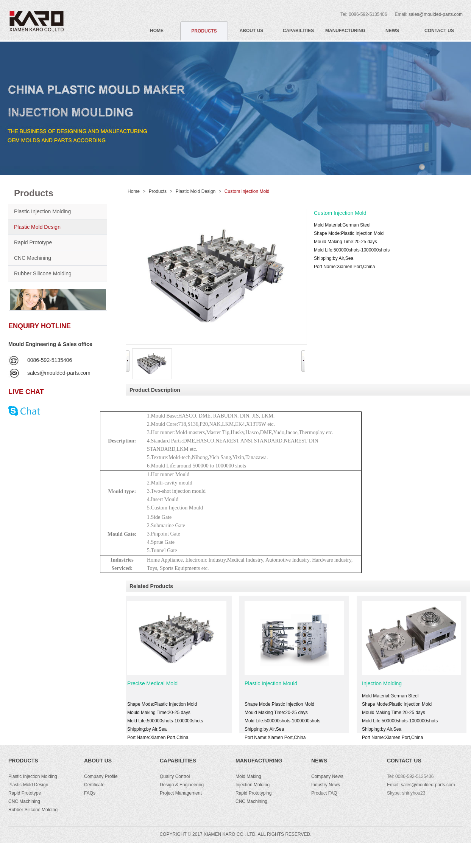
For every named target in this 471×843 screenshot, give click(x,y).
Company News (327, 776)
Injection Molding (385, 683)
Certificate (94, 784)
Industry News (325, 784)
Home (134, 191)
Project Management (181, 793)
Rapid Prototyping (253, 793)
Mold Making (248, 776)
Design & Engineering (182, 784)
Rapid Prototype (33, 242)
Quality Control (175, 776)
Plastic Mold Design (37, 227)
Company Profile (101, 776)
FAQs (89, 793)
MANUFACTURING (345, 30)
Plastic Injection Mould (274, 683)
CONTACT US (439, 30)
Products (158, 191)
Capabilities (178, 761)
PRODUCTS (204, 31)
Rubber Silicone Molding (43, 273)
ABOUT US (252, 30)
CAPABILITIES (298, 30)
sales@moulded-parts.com (436, 14)
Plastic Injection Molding (42, 211)
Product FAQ (324, 793)
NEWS (392, 30)
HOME (157, 30)
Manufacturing (259, 761)
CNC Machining (32, 258)
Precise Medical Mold (156, 683)
